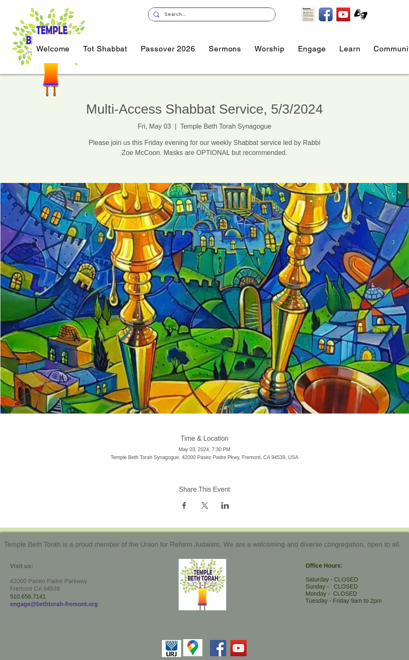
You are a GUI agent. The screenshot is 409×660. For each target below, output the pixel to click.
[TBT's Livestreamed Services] (343, 14)
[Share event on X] (205, 505)
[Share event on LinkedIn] (225, 505)
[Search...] (211, 14)
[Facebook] (218, 648)
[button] (312, 48)
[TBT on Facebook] (326, 14)
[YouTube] (238, 648)
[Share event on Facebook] (184, 505)
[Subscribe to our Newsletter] (308, 14)
